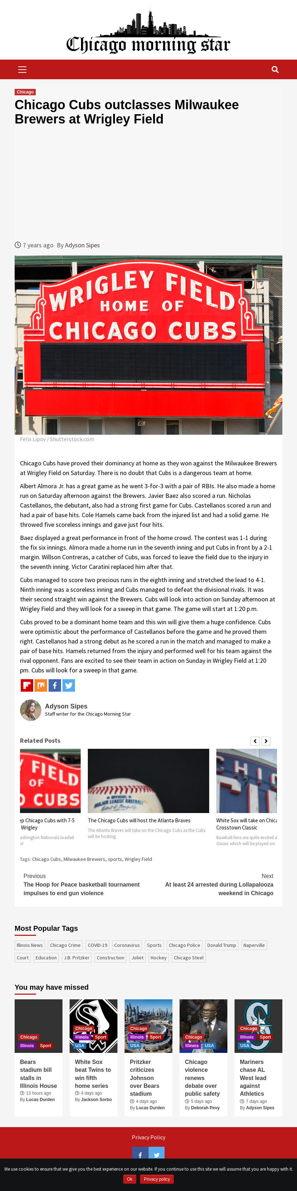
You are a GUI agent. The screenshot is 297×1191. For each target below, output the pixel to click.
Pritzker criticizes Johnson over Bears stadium (145, 1078)
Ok (129, 1179)
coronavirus (127, 945)
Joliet (137, 957)
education (46, 957)
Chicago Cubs (46, 859)
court (23, 957)
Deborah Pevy (205, 1107)
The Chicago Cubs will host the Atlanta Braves (139, 820)
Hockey (159, 957)
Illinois (27, 1045)
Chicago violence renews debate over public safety (202, 1078)
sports (115, 859)
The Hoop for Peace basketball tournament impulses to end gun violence (86, 884)
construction (110, 957)
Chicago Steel (188, 957)
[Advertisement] (148, 183)
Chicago (25, 92)
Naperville (254, 945)
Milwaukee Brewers (84, 859)
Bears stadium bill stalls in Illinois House (38, 1074)
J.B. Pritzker (77, 957)
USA (79, 1045)
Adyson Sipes (82, 245)
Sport (45, 1045)
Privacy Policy (148, 1137)
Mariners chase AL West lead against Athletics (253, 1078)
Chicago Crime (65, 945)
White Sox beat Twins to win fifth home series (93, 1074)
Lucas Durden (40, 1099)
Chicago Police (184, 945)
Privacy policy (157, 1179)
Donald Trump (221, 945)
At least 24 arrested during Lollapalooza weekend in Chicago (210, 884)
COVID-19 (97, 945)
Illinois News (30, 945)
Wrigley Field (138, 859)
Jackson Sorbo (96, 1099)
